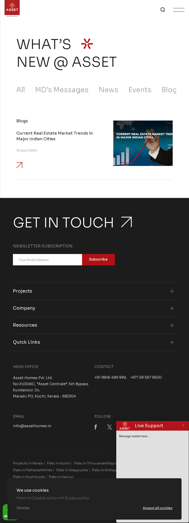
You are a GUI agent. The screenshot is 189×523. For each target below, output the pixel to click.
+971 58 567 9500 (146, 377)
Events (139, 90)
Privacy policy (77, 498)
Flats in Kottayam (106, 470)
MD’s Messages (62, 90)
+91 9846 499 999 (110, 377)
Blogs (171, 90)
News (108, 90)
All (20, 90)
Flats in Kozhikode (29, 477)
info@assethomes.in (32, 426)
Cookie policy (44, 498)
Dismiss (23, 508)
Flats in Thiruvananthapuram (98, 463)
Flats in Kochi (58, 463)
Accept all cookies (157, 508)
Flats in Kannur (61, 477)
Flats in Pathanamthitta (32, 470)
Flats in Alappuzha (72, 470)
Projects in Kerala (28, 463)
